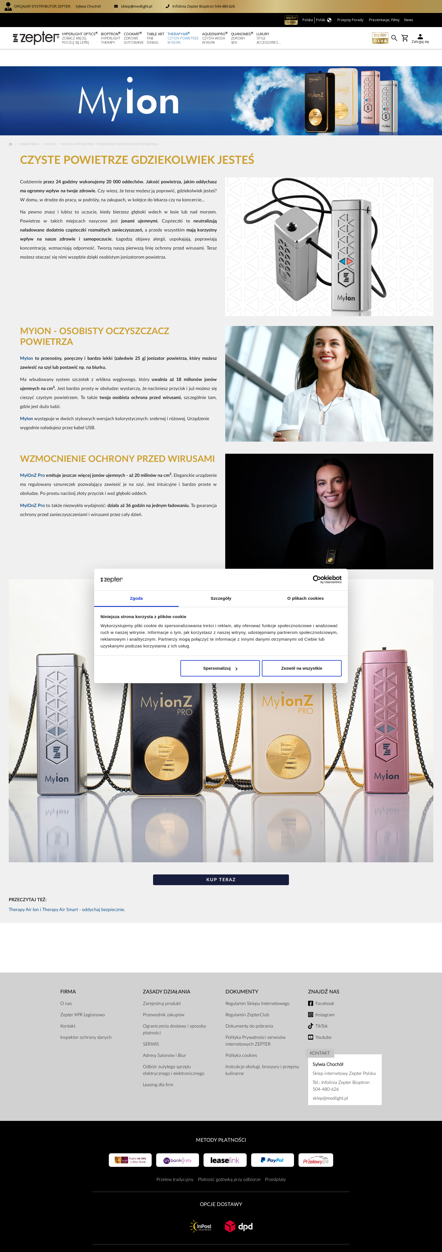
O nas (66, 986)
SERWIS (151, 1027)
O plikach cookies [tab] (305, 598)
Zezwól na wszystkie (301, 668)
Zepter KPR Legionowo (82, 998)
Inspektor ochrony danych (86, 1020)
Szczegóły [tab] (221, 598)
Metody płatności (221, 1123)
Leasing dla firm (158, 1068)
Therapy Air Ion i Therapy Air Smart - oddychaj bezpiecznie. (67, 892)
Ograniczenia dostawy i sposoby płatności (174, 1012)
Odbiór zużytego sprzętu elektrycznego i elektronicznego (173, 1053)
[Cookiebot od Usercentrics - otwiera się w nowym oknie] (317, 580)
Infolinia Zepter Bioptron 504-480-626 (204, 6)
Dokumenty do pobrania (249, 1009)
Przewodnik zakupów (163, 998)
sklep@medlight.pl (136, 6)
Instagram (325, 998)
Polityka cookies (241, 1038)
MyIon (50, 127)
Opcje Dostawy (221, 1187)
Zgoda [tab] (136, 598)
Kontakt (67, 1009)
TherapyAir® (29, 127)
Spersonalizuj (220, 668)
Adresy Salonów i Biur (164, 1038)
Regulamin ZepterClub (247, 998)
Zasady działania (166, 975)
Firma (68, 975)
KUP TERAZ (221, 863)
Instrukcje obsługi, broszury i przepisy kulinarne (262, 1053)
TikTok (321, 1009)
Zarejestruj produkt (162, 986)
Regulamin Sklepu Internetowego (257, 986)
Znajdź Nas (323, 975)
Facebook (324, 986)
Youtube (323, 1020)
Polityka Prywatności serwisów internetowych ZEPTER (256, 1024)
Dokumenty (242, 975)
